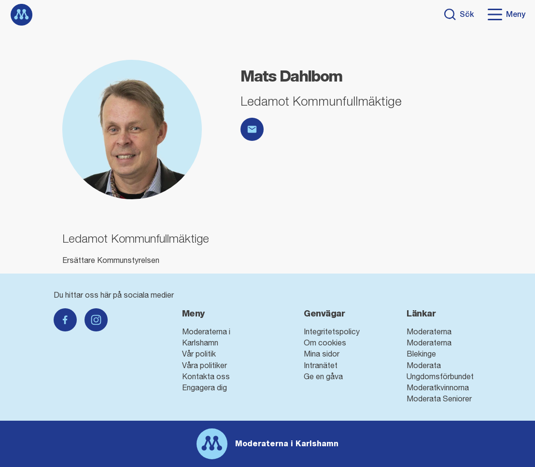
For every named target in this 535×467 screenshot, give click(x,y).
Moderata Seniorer (439, 398)
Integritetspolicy (332, 331)
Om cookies (325, 342)
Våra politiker (204, 365)
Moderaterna (429, 331)
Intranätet (321, 365)
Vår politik (199, 353)
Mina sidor (321, 353)
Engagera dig (204, 387)
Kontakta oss (206, 376)
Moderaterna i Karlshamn (286, 443)
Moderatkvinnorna (438, 387)
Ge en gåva (323, 376)
